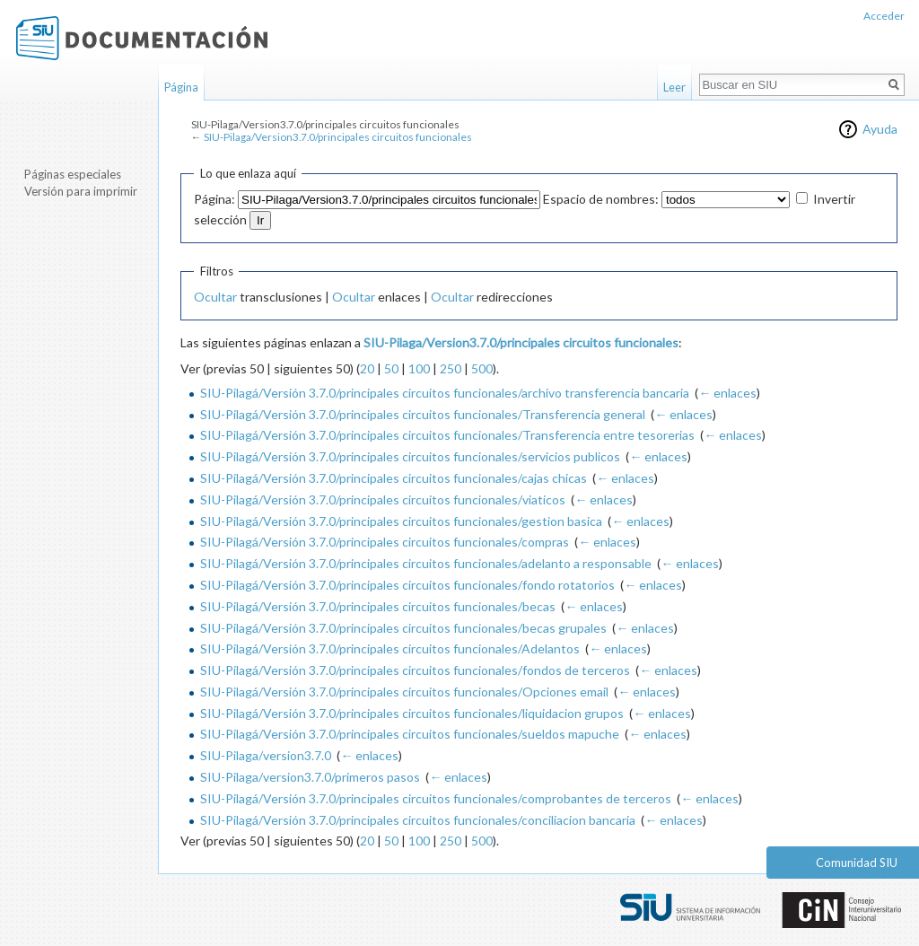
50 (391, 368)
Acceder (884, 15)
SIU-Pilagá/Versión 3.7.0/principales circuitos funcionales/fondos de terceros (415, 670)
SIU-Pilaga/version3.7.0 (265, 755)
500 (482, 368)
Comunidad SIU (856, 862)
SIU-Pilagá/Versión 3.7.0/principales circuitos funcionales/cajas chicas (393, 478)
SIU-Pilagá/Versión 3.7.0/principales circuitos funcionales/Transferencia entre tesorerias (447, 434)
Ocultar (215, 296)
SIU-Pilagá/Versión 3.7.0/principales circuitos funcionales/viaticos (382, 499)
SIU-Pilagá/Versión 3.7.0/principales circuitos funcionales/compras (384, 541)
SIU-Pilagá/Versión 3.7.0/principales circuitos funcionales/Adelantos (390, 648)
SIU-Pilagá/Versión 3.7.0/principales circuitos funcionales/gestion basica (401, 521)
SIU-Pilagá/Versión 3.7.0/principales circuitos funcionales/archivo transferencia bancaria (444, 392)
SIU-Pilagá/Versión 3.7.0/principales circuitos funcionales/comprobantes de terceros (435, 798)
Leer (674, 87)
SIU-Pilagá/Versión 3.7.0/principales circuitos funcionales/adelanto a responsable (426, 563)
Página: (214, 198)
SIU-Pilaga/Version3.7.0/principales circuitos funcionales (338, 137)
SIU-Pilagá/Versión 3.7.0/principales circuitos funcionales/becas (378, 606)
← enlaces (727, 392)
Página (181, 87)
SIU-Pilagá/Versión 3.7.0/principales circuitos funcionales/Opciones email (404, 691)
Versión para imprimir (80, 191)
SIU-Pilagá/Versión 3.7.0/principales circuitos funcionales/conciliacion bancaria (417, 820)
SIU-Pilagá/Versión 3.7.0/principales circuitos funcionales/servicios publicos (410, 456)
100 (419, 368)
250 (450, 368)
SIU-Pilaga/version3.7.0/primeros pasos (310, 776)
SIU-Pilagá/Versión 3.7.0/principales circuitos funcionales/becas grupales (403, 627)
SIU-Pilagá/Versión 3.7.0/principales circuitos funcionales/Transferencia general (422, 414)
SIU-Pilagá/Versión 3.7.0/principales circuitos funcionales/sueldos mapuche (409, 733)
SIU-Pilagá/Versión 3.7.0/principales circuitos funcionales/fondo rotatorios (407, 584)
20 (367, 368)
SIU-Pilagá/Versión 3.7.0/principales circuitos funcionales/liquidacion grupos (412, 713)
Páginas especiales (72, 174)
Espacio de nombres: (601, 198)
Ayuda (879, 128)
